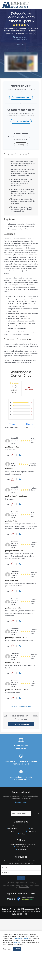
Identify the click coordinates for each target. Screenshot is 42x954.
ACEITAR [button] (17, 949)
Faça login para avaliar (21, 724)
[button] (12, 455)
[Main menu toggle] (37, 4)
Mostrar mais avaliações (21, 706)
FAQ (32, 828)
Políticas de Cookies (22, 846)
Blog (12, 831)
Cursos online (12, 828)
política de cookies (22, 938)
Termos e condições (24, 886)
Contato (22, 833)
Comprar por (21, 121)
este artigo (18, 942)
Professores (32, 831)
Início (13, 825)
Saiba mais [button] (7, 949)
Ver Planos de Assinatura (21, 97)
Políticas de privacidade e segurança (22, 844)
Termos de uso (22, 849)
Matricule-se (32, 825)
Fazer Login (21, 145)
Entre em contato (21, 801)
